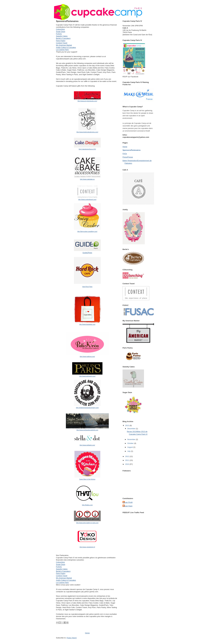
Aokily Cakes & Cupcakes (66, 47)
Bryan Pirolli (127, 502)
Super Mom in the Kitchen (87, 479)
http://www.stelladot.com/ (87, 445)
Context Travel (61, 43)
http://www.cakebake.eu (87, 179)
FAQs (125, 154)
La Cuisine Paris (62, 50)
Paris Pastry (60, 41)
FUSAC (59, 34)
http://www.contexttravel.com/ (87, 199)
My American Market (64, 45)
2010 (127, 464)
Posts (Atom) (72, 638)
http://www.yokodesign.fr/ (87, 547)
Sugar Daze (60, 32)
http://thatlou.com (87, 505)
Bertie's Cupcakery (63, 38)
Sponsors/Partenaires (131, 150)
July (129, 451)
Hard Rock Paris (87, 286)
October (130, 443)
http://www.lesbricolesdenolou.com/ (87, 132)
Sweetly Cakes (62, 36)
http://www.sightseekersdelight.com (87, 430)
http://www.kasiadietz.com (87, 324)
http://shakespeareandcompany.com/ (87, 407)
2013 (127, 425)
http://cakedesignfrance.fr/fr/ (87, 149)
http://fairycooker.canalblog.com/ (87, 231)
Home (87, 633)
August (130, 447)
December (131, 429)
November (131, 439)
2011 (127, 460)
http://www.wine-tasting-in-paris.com (87, 523)
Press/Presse (128, 157)
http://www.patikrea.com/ (87, 356)
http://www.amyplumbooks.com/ (87, 101)
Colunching (60, 29)
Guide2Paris (87, 253)
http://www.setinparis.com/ (87, 376)
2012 (127, 456)
